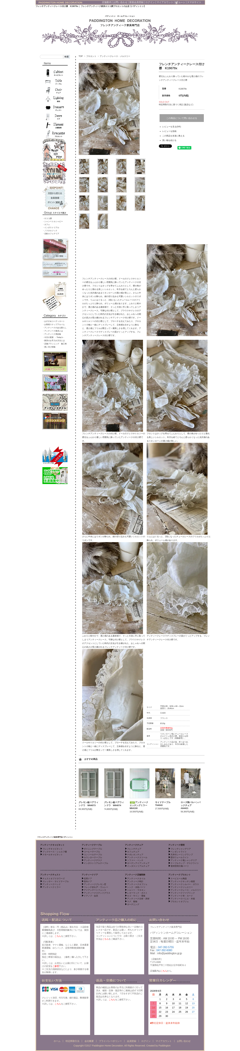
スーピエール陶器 (179, 878)
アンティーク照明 (176, 845)
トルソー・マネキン (136, 890)
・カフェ (46, 224)
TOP (81, 56)
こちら (58, 936)
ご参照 (56, 966)
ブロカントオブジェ (180, 901)
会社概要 (89, 1041)
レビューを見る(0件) (171, 126)
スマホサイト (194, 2)
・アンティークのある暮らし (54, 328)
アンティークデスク (93, 860)
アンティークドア (90, 874)
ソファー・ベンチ (135, 860)
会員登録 (131, 1041)
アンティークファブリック (183, 893)
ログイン (150, 2)
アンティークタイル (136, 878)
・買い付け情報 (48, 347)
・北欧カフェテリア (50, 234)
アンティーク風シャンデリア (184, 860)
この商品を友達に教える (173, 136)
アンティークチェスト (50, 874)
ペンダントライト (179, 852)
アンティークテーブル (92, 845)
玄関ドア (88, 878)
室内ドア (88, 881)
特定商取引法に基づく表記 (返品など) (176, 104)
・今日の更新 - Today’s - (53, 337)
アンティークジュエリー (182, 887)
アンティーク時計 (135, 881)
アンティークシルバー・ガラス (185, 884)
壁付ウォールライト (180, 857)
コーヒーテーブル (92, 852)
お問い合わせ (120, 2)
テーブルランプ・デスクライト (185, 863)
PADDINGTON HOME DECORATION (60, 2)
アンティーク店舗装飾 (135, 874)
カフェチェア (133, 852)
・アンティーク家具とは (52, 331)
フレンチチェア (134, 849)
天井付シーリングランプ (182, 854)
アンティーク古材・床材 (138, 898)
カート (180, 2)
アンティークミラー (51, 887)
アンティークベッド (51, 884)
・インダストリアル (50, 227)
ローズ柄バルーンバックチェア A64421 (190, 805)
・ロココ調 (47, 218)
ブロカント (91, 56)
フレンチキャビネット (52, 849)
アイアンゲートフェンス (95, 890)
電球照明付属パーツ (180, 866)
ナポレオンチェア (135, 854)
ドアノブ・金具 (91, 896)
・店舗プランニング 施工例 (54, 344)
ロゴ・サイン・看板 (136, 896)
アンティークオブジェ (137, 884)
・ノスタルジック (49, 231)
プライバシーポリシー (110, 1041)
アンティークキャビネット (52, 845)
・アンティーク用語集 (51, 334)
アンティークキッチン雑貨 (183, 881)
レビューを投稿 (169, 131)
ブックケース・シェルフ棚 (54, 852)
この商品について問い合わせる (181, 118)
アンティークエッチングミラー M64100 (139, 805)
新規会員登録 (136, 2)
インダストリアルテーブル (96, 863)
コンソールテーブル (93, 854)
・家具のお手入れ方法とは (53, 340)
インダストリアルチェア (138, 866)
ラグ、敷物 (132, 901)
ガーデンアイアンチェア (138, 863)
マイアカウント (165, 2)
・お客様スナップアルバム (53, 324)
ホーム (57, 1041)
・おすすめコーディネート (53, 321)
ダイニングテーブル (93, 849)
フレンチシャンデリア (181, 849)
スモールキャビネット (52, 854)
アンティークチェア (134, 845)
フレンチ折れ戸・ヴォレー (96, 887)
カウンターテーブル (93, 857)
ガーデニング (133, 904)
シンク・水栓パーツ (136, 887)
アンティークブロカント (179, 874)
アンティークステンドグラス (97, 893)
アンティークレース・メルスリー (115, 56)
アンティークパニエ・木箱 (183, 898)
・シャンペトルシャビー (52, 221)
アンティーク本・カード (182, 896)
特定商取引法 (72, 1041)
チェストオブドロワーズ (53, 878)
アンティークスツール (137, 857)
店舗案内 (106, 2)
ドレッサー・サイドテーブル (55, 881)
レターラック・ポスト (137, 893)
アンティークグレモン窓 (95, 884)
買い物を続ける (169, 140)
